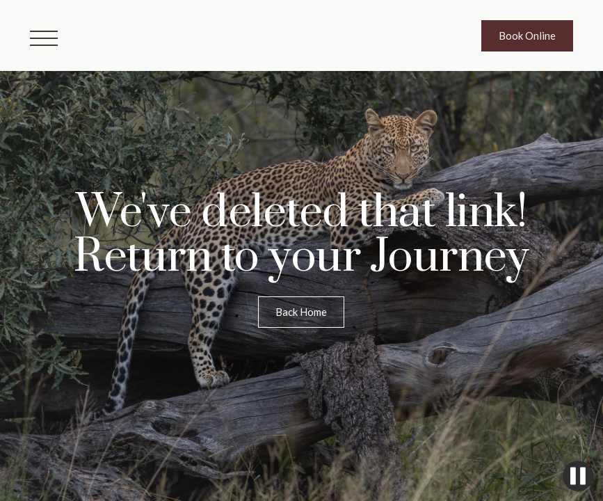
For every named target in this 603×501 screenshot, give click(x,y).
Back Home (301, 311)
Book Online (527, 35)
